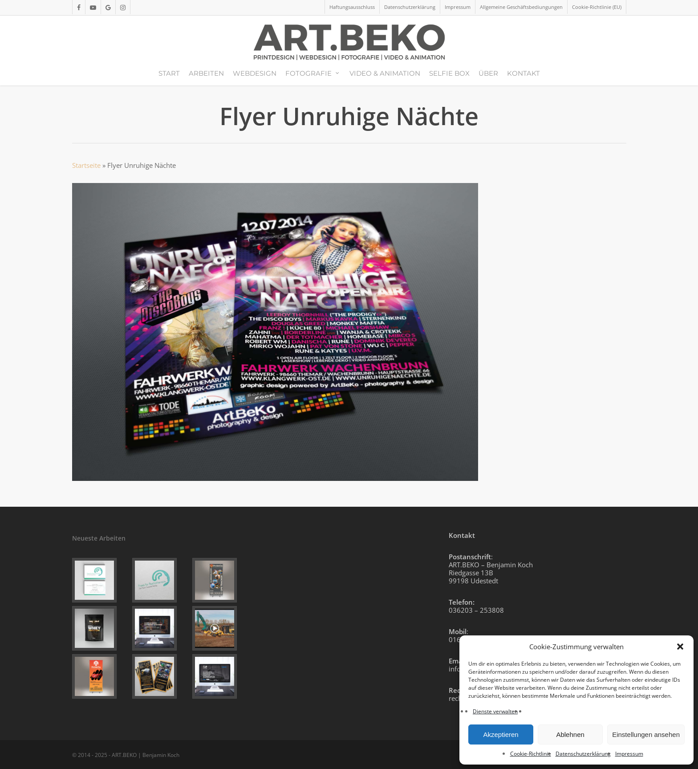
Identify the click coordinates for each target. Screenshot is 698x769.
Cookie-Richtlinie (530, 753)
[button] (680, 646)
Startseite (86, 165)
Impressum (629, 753)
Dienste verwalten (495, 711)
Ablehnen (570, 734)
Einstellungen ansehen (646, 734)
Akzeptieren (500, 734)
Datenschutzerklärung (583, 753)
